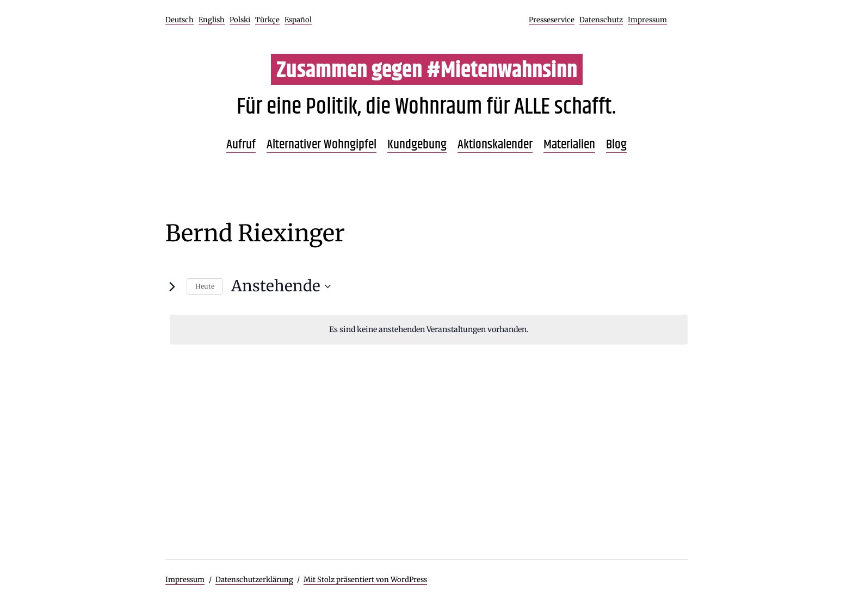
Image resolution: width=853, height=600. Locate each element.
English (212, 19)
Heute (204, 286)
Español (298, 19)
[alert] (429, 330)
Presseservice (551, 19)
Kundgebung (417, 145)
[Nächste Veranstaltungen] (171, 286)
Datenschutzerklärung (254, 579)
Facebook (678, 20)
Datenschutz (601, 19)
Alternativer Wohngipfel (321, 145)
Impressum (647, 19)
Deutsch (179, 19)
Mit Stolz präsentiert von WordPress (365, 579)
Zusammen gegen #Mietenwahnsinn (426, 70)
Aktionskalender (495, 145)
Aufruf (241, 145)
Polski (240, 19)
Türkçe (267, 19)
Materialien (569, 145)
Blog (616, 145)
